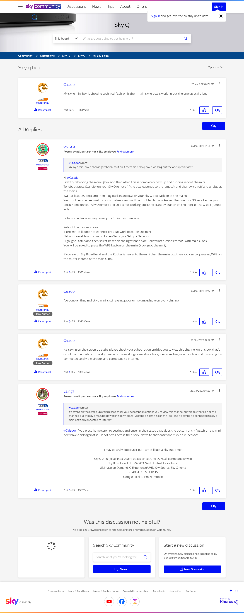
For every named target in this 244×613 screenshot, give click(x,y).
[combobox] (130, 38)
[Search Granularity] (66, 38)
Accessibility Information (136, 591)
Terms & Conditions (78, 591)
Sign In (218, 6)
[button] (219, 83)
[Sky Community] (43, 6)
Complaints (159, 591)
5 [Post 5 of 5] (69, 490)
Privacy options (56, 591)
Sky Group (191, 591)
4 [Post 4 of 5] (69, 372)
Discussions (76, 6)
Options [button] (213, 67)
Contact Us (175, 591)
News (96, 6)
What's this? (42, 102)
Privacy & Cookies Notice (106, 591)
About (125, 6)
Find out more (125, 151)
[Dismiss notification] (221, 16)
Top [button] (235, 591)
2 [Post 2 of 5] (69, 272)
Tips (110, 6)
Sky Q (122, 24)
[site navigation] (20, 6)
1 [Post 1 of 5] (69, 110)
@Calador (74, 163)
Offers (142, 6)
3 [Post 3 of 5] (69, 321)
